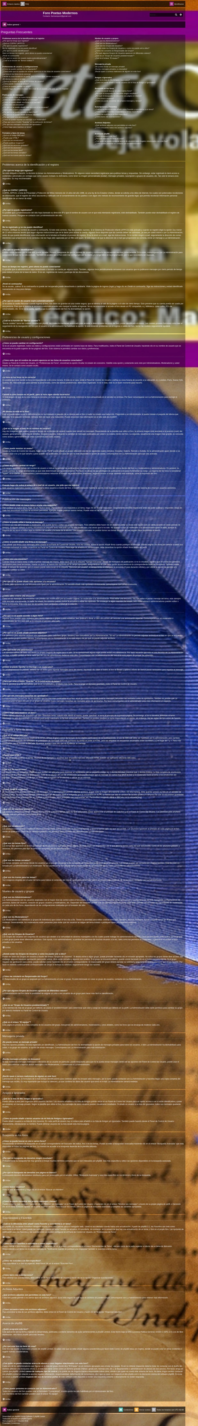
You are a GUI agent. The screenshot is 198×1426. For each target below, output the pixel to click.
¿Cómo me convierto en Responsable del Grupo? (114, 51)
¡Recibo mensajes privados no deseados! (111, 69)
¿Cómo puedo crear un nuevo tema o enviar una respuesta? (26, 97)
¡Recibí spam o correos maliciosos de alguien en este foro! (118, 71)
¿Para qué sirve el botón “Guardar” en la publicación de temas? (27, 122)
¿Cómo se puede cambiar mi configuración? (19, 69)
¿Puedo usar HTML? (10, 138)
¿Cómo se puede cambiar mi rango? (16, 86)
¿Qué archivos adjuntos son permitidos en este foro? (115, 125)
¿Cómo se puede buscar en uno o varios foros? (113, 91)
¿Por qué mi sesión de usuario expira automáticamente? (24, 58)
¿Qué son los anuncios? (11, 148)
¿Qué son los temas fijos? (12, 150)
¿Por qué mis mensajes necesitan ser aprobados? (22, 124)
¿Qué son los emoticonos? (12, 140)
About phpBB (22, 1335)
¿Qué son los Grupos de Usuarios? (108, 46)
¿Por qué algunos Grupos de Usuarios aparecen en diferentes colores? (123, 53)
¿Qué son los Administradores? (107, 41)
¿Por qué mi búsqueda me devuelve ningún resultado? (116, 93)
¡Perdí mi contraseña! (10, 56)
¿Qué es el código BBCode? (13, 135)
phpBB (112, 417)
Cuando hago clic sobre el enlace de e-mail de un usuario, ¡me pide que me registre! (35, 89)
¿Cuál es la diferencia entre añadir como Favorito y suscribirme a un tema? (124, 109)
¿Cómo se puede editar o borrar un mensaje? (20, 100)
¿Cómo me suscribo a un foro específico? (111, 114)
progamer (9, 1421)
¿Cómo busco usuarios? (104, 98)
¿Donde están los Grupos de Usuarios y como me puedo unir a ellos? (122, 48)
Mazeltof (21, 1421)
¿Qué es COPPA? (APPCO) (13, 43)
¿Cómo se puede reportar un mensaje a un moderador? (24, 120)
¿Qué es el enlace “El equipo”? (107, 58)
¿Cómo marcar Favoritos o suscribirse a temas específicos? (118, 112)
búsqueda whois (28, 1369)
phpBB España (26, 1419)
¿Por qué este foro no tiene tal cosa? (109, 139)
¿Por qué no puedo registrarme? (15, 46)
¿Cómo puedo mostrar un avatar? (15, 84)
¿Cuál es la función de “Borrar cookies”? (18, 60)
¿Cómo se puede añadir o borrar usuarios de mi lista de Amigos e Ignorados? (125, 82)
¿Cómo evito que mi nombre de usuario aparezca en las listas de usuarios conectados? (36, 71)
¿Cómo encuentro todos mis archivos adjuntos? (113, 128)
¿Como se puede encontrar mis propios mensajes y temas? (118, 101)
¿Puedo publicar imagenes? (13, 143)
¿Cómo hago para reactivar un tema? (17, 127)
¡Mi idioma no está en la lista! (13, 79)
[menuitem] (25, 4)
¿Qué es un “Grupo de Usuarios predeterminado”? (114, 56)
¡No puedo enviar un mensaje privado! (110, 67)
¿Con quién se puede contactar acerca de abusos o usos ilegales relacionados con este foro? (131, 141)
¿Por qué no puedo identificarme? (15, 51)
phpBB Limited (104, 1332)
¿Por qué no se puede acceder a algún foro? (19, 112)
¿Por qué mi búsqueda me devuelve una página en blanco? (118, 96)
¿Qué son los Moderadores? (106, 43)
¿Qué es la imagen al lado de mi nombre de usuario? (23, 81)
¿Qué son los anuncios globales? (15, 145)
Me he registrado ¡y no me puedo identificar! (19, 48)
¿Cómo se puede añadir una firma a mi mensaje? (21, 102)
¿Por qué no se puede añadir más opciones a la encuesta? (25, 107)
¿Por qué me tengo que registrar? (15, 41)
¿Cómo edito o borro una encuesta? (16, 110)
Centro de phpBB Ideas (124, 1349)
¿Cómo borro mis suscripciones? (108, 117)
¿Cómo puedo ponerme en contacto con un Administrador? (118, 144)
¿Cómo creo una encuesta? (13, 105)
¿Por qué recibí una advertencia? (15, 117)
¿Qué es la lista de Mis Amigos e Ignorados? (112, 80)
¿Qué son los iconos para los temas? (17, 155)
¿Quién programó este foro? (106, 136)
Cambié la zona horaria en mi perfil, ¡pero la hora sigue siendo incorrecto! (31, 76)
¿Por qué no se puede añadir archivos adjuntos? (21, 115)
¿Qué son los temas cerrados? (14, 153)
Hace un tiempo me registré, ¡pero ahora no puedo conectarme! (27, 53)
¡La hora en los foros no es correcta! (16, 74)
